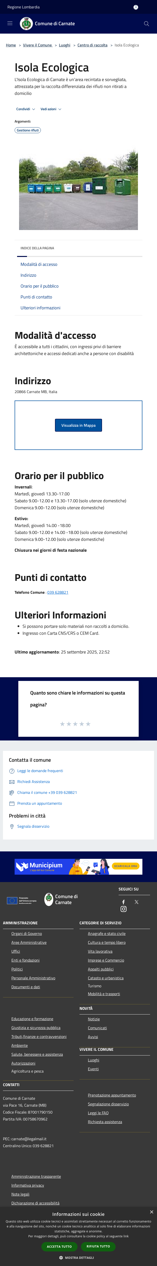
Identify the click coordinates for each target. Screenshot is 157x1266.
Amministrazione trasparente (36, 1176)
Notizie (94, 1019)
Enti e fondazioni (25, 960)
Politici (17, 969)
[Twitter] (136, 902)
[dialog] (78, 1236)
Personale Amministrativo (33, 978)
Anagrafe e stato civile (107, 933)
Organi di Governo (26, 933)
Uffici (15, 951)
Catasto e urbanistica (106, 978)
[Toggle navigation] (10, 23)
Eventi (93, 1069)
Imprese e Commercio (106, 960)
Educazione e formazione (32, 1019)
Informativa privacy (27, 1185)
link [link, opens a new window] (126, 1236)
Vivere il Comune (38, 45)
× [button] (151, 1212)
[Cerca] (147, 24)
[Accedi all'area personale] (136, 7)
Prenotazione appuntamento (112, 1095)
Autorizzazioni (23, 1063)
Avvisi (93, 1037)
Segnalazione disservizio (108, 1104)
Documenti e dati (25, 987)
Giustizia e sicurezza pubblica (35, 1028)
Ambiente (19, 1045)
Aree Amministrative (29, 942)
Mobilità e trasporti (104, 994)
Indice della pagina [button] (37, 248)
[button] (78, 1257)
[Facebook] (124, 902)
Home (11, 45)
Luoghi (64, 45)
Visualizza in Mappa (78, 425)
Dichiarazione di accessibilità (35, 1203)
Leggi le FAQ (98, 1113)
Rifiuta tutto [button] (98, 1246)
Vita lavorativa (100, 951)
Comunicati (97, 1028)
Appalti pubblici (101, 969)
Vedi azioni (52, 109)
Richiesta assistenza (105, 1122)
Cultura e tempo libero (107, 942)
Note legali (20, 1194)
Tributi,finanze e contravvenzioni (39, 1036)
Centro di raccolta (92, 45)
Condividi (26, 109)
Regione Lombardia (23, 7)
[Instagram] (124, 909)
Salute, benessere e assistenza (37, 1054)
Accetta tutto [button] (59, 1247)
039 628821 (57, 592)
